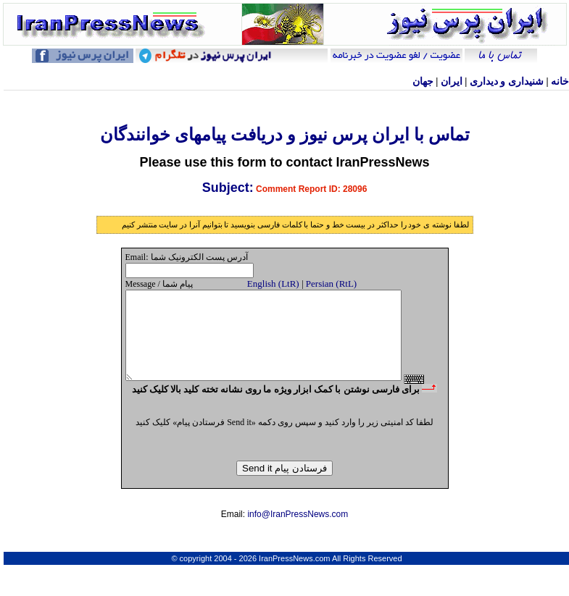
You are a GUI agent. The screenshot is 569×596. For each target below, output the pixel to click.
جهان (422, 81)
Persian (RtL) (331, 283)
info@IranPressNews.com (297, 538)
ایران (451, 81)
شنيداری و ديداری (507, 81)
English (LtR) (273, 283)
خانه (560, 81)
